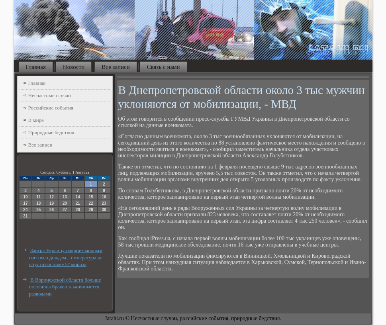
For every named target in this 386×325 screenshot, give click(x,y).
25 (38, 210)
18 (38, 203)
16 (104, 197)
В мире (36, 120)
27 (65, 210)
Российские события (50, 108)
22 (91, 203)
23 (104, 203)
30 (104, 210)
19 (51, 203)
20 (65, 203)
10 (25, 197)
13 (65, 197)
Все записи (115, 67)
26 (51, 210)
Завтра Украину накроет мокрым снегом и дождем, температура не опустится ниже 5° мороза (66, 257)
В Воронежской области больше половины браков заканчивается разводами (65, 287)
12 (51, 197)
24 (25, 210)
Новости (73, 67)
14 (78, 197)
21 (78, 203)
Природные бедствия (51, 132)
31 (25, 216)
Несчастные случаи (49, 95)
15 (91, 197)
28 (78, 210)
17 (25, 203)
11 (38, 197)
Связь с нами (163, 67)
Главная (36, 67)
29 (91, 210)
